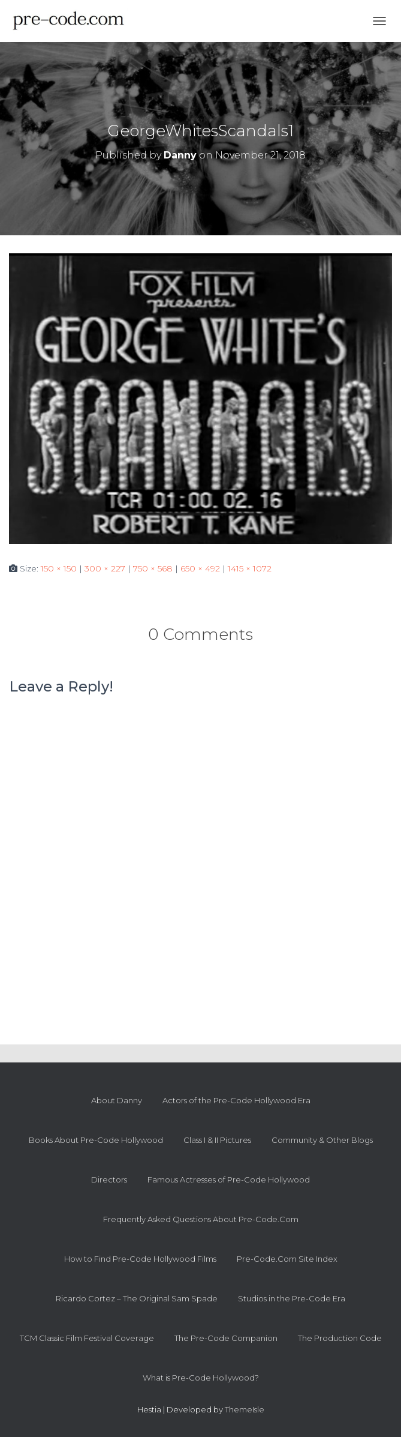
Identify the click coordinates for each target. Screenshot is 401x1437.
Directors (109, 1179)
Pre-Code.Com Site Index (287, 1259)
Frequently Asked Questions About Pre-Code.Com (201, 1219)
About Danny (116, 1100)
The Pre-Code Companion (226, 1338)
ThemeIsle (244, 1409)
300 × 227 (105, 568)
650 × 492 (200, 568)
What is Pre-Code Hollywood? (201, 1377)
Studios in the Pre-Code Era (291, 1298)
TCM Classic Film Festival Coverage (87, 1338)
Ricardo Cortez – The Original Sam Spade (137, 1298)
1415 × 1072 (250, 568)
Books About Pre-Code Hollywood (96, 1140)
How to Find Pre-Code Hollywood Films (140, 1259)
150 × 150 (59, 568)
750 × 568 (153, 568)
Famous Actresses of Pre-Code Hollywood (228, 1179)
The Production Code (340, 1338)
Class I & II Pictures (217, 1140)
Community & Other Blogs (322, 1140)
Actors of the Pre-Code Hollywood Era (236, 1100)
